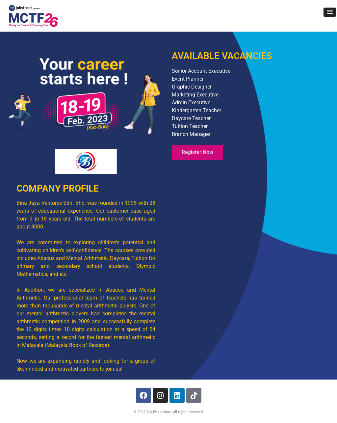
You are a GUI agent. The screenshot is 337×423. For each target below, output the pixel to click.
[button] (330, 12)
